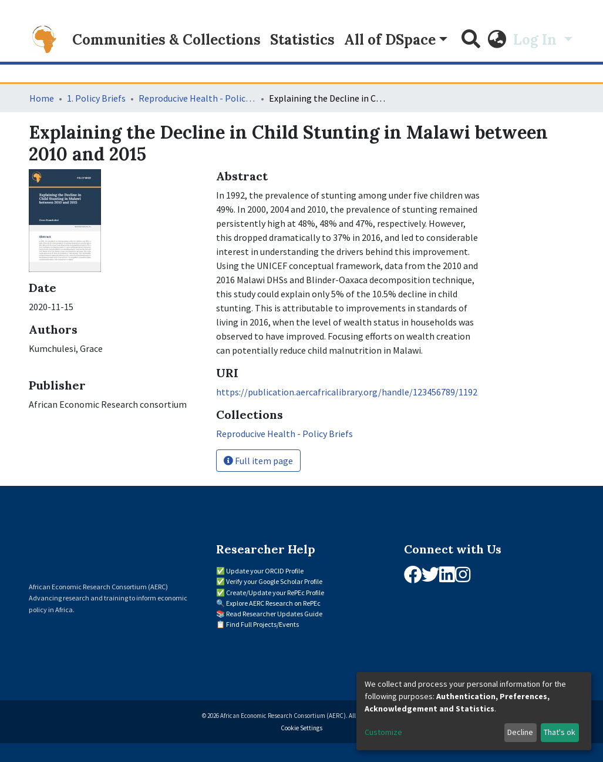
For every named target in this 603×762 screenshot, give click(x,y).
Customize (383, 732)
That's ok (559, 732)
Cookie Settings (301, 728)
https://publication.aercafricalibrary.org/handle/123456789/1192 (346, 392)
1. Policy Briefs (96, 98)
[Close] (554, 24)
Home (41, 98)
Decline (520, 732)
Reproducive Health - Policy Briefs (197, 98)
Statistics (302, 40)
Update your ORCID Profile (265, 570)
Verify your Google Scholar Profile (274, 581)
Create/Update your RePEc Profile (275, 592)
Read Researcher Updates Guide (274, 613)
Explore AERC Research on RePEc (273, 603)
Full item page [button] (258, 460)
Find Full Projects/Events (262, 624)
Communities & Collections (166, 40)
